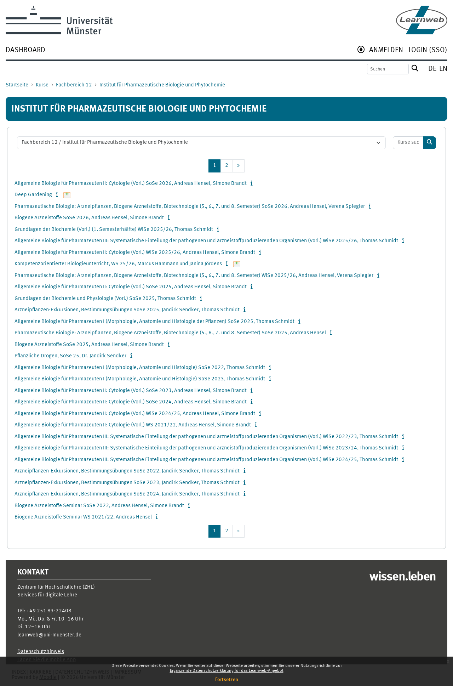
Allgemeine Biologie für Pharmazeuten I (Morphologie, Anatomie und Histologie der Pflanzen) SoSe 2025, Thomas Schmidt (154, 321)
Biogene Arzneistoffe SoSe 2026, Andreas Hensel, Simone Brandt (89, 218)
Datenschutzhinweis (40, 651)
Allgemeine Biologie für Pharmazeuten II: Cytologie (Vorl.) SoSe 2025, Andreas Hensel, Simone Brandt (131, 287)
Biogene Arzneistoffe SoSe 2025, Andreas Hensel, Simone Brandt (89, 344)
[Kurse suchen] (408, 142)
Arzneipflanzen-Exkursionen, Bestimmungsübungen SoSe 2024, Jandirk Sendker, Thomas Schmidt (127, 494)
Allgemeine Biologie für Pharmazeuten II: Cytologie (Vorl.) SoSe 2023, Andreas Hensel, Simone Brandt (131, 390)
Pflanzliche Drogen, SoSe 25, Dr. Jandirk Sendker (70, 356)
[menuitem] (25, 50)
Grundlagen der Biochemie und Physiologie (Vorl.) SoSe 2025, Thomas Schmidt (105, 298)
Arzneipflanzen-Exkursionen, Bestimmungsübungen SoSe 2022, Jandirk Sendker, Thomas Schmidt (127, 471)
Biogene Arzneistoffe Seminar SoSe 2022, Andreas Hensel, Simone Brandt (99, 506)
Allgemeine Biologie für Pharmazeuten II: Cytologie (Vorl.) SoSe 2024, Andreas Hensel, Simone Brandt (131, 402)
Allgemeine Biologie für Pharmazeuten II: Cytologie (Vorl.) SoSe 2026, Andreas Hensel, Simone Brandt (131, 183)
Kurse (42, 85)
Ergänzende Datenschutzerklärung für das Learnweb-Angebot (226, 671)
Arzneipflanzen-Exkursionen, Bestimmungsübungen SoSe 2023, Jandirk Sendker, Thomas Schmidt (127, 483)
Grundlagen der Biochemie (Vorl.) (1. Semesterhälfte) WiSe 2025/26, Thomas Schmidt (114, 229)
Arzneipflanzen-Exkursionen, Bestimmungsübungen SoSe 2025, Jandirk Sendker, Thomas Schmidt (127, 310)
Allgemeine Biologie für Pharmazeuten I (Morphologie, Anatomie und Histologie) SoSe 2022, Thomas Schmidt (140, 367)
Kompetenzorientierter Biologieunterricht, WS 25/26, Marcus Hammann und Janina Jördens (118, 264)
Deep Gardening (33, 195)
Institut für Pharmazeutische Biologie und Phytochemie (162, 85)
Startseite (17, 85)
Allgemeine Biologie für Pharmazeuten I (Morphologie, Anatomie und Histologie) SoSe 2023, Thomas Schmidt (140, 379)
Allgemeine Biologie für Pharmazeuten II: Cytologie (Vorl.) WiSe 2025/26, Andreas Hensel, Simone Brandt (135, 252)
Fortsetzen (226, 679)
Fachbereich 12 (74, 85)
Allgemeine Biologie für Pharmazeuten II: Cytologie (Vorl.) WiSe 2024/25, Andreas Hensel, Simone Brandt (135, 413)
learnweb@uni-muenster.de (49, 635)
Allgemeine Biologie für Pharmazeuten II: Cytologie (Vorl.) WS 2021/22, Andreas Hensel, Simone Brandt (133, 425)
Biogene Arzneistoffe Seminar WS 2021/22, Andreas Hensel (83, 517)
